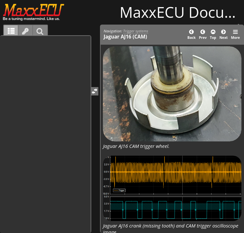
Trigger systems (135, 30)
